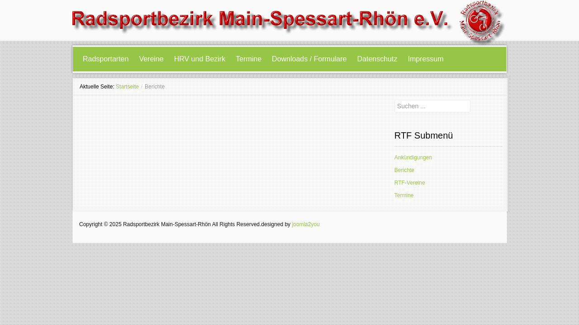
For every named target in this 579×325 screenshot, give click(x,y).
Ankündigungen (413, 157)
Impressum (425, 59)
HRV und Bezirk (200, 59)
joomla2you (305, 224)
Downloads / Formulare (309, 59)
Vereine (151, 59)
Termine (248, 59)
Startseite (127, 87)
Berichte (404, 170)
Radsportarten (105, 59)
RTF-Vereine (409, 183)
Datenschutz (377, 59)
